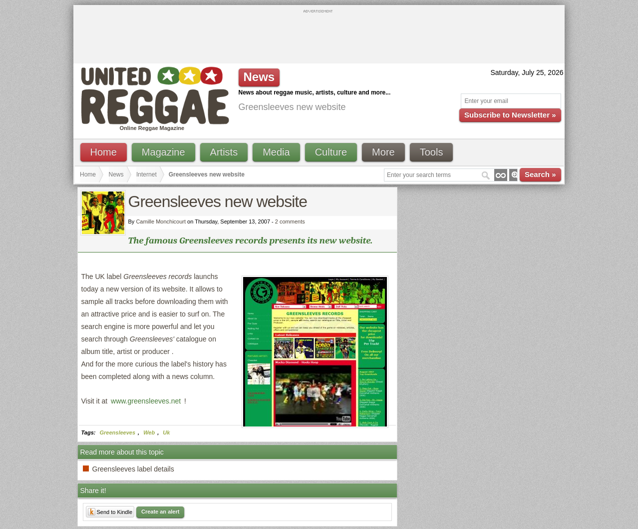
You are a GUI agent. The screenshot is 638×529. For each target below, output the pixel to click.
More (383, 152)
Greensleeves (118, 433)
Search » (540, 174)
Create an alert (160, 511)
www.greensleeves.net (146, 401)
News (116, 174)
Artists (224, 152)
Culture (331, 152)
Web (149, 433)
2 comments (290, 221)
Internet (146, 174)
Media (276, 152)
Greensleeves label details (133, 469)
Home (103, 152)
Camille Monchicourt (161, 221)
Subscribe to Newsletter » (510, 114)
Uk (166, 433)
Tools (431, 152)
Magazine (163, 152)
